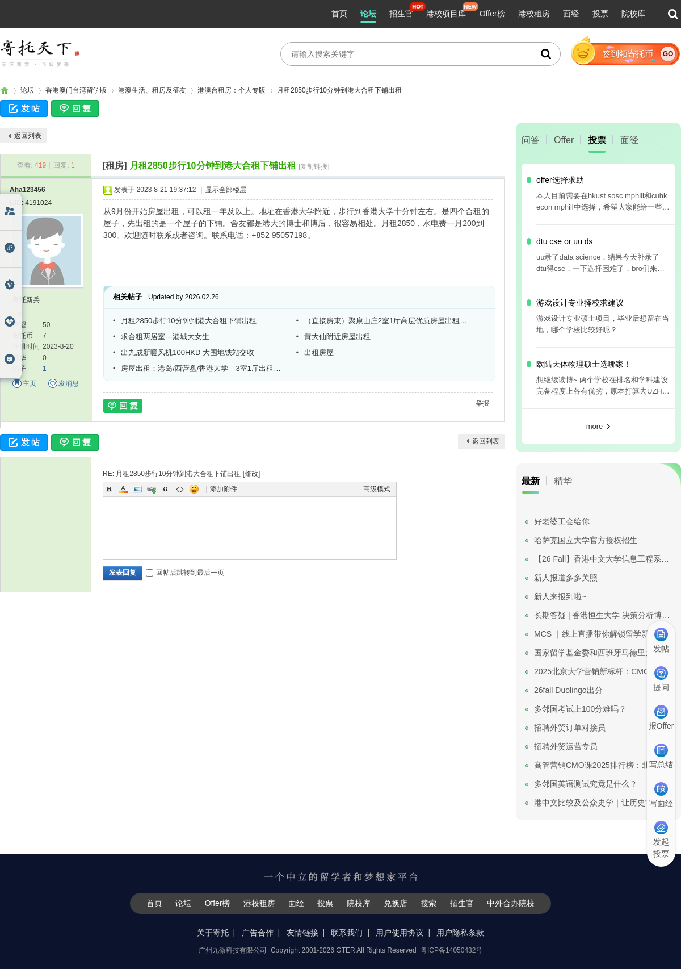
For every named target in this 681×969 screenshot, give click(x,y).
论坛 (368, 13)
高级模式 (376, 489)
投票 (600, 13)
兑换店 (395, 903)
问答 (531, 140)
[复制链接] (314, 166)
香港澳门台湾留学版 (76, 90)
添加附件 (223, 489)
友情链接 (302, 932)
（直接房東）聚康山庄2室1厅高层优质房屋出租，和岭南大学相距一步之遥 (387, 320)
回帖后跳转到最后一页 (185, 573)
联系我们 (347, 932)
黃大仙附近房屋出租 (337, 336)
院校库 (633, 13)
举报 (482, 403)
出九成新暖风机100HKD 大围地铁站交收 (187, 352)
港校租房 (534, 13)
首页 (339, 13)
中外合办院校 (511, 903)
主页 (29, 383)
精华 (563, 481)
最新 (531, 481)
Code (180, 489)
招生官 (401, 13)
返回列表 (27, 136)
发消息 (68, 383)
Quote (165, 489)
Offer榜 (492, 13)
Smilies (194, 489)
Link (151, 489)
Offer (564, 140)
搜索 (428, 903)
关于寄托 (213, 932)
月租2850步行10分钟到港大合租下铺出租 (339, 90)
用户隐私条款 (460, 932)
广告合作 (258, 932)
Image (137, 489)
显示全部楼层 (225, 190)
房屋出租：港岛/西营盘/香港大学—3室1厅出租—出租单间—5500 (204, 368)
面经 (571, 13)
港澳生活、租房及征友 (152, 90)
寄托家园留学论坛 (4, 90)
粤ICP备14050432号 (451, 950)
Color (123, 489)
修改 (251, 474)
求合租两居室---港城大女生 (165, 336)
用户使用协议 (399, 932)
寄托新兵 (26, 300)
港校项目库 (446, 13)
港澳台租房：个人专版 (231, 90)
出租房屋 (319, 352)
